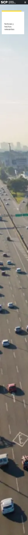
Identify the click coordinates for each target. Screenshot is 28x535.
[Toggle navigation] (25, 2)
